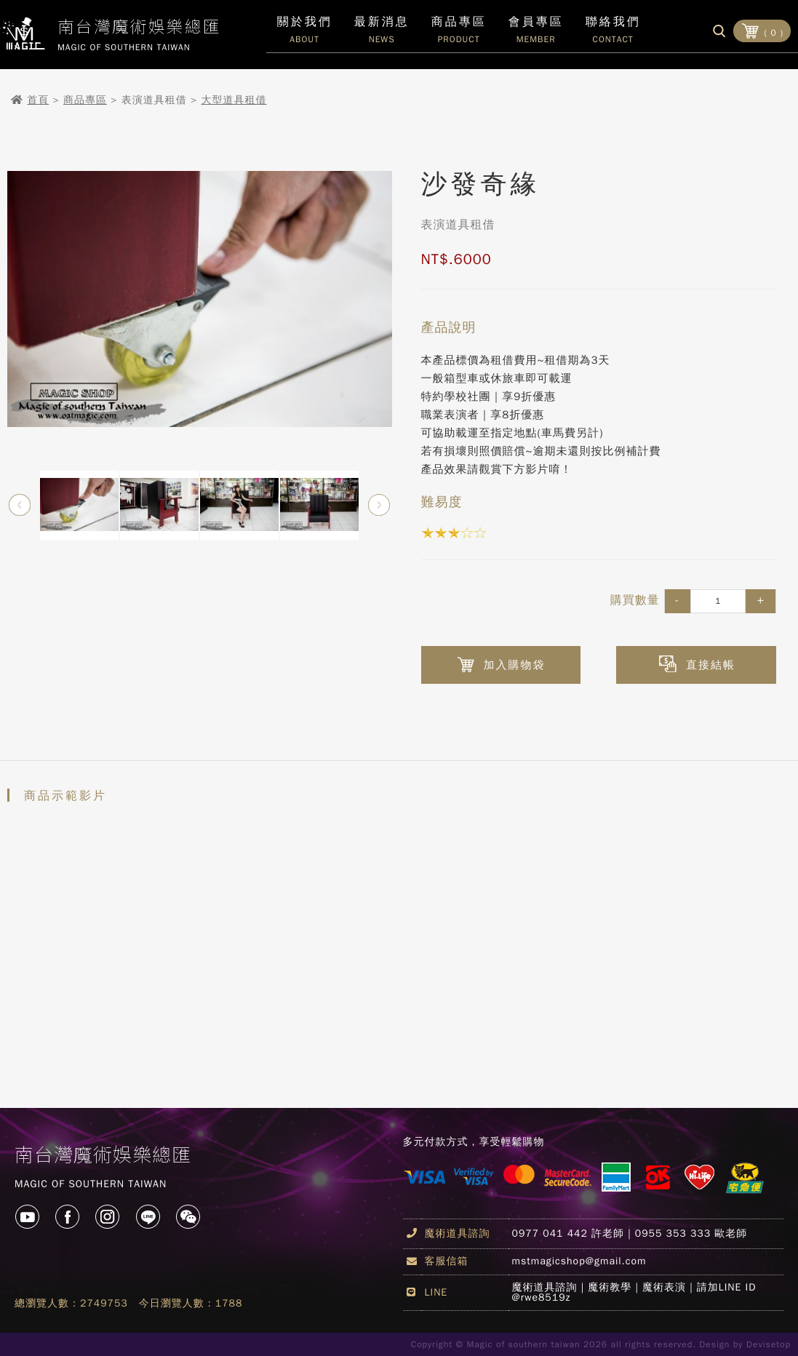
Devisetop (768, 1344)
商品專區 (85, 100)
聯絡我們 (613, 33)
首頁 (38, 100)
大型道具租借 (234, 100)
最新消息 (382, 33)
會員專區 (536, 33)
